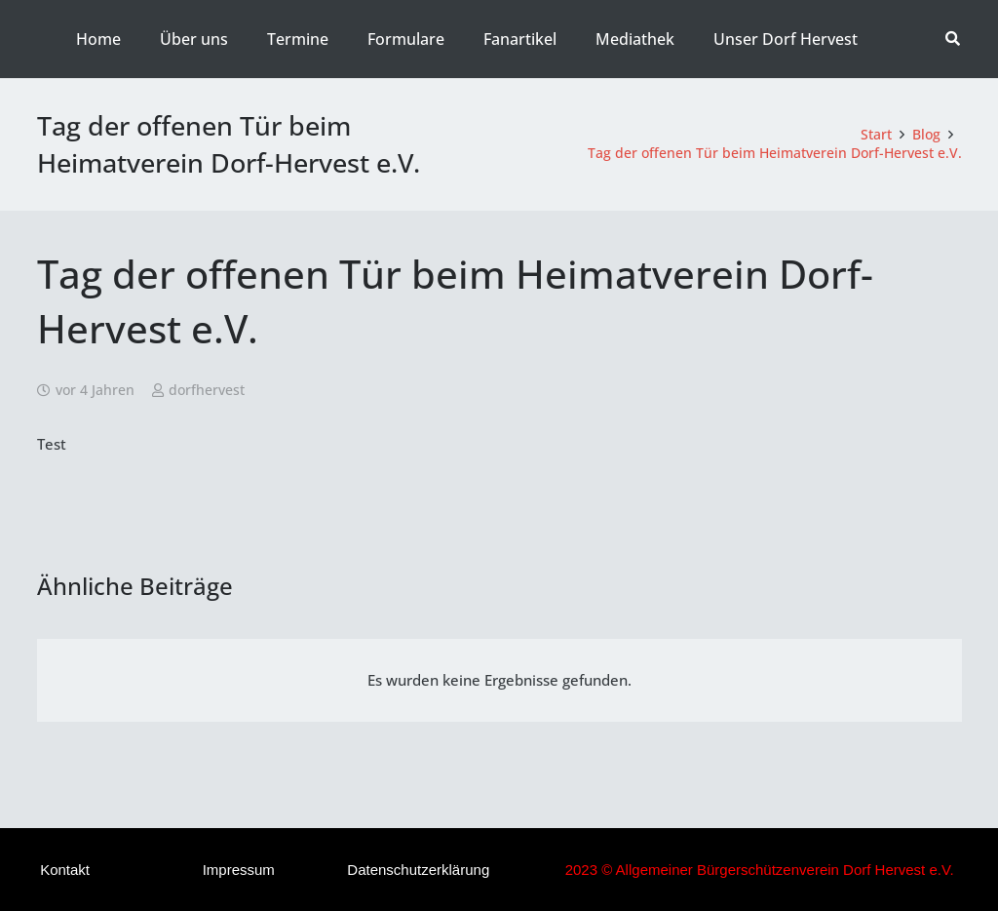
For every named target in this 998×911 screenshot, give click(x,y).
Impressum (239, 869)
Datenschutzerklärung (418, 869)
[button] (953, 39)
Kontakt (65, 869)
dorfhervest (207, 390)
